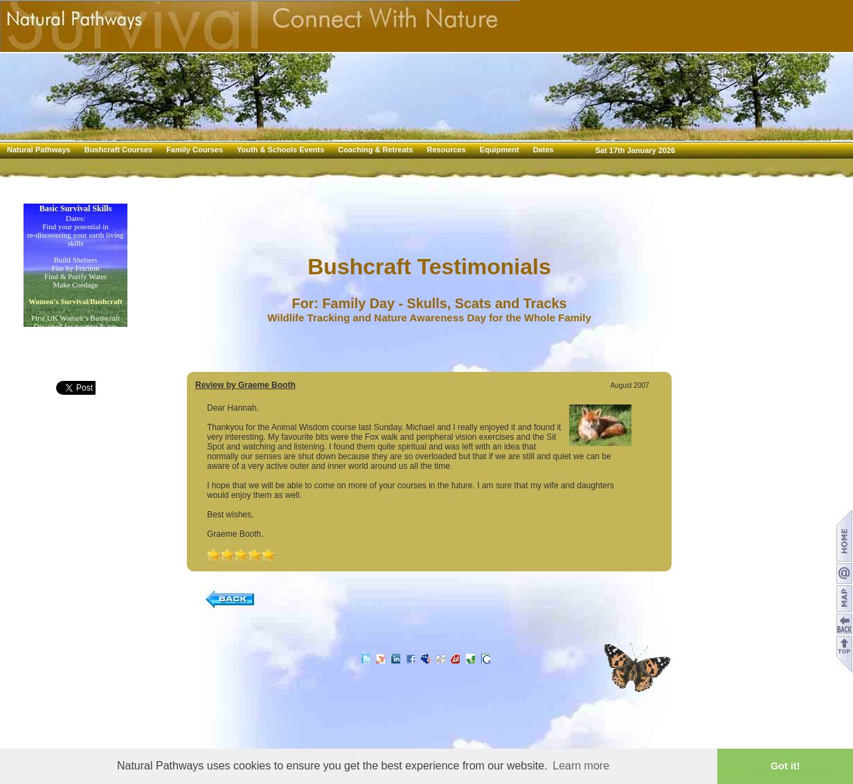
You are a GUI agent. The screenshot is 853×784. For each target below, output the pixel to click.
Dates (543, 149)
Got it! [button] (785, 766)
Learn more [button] (581, 766)
